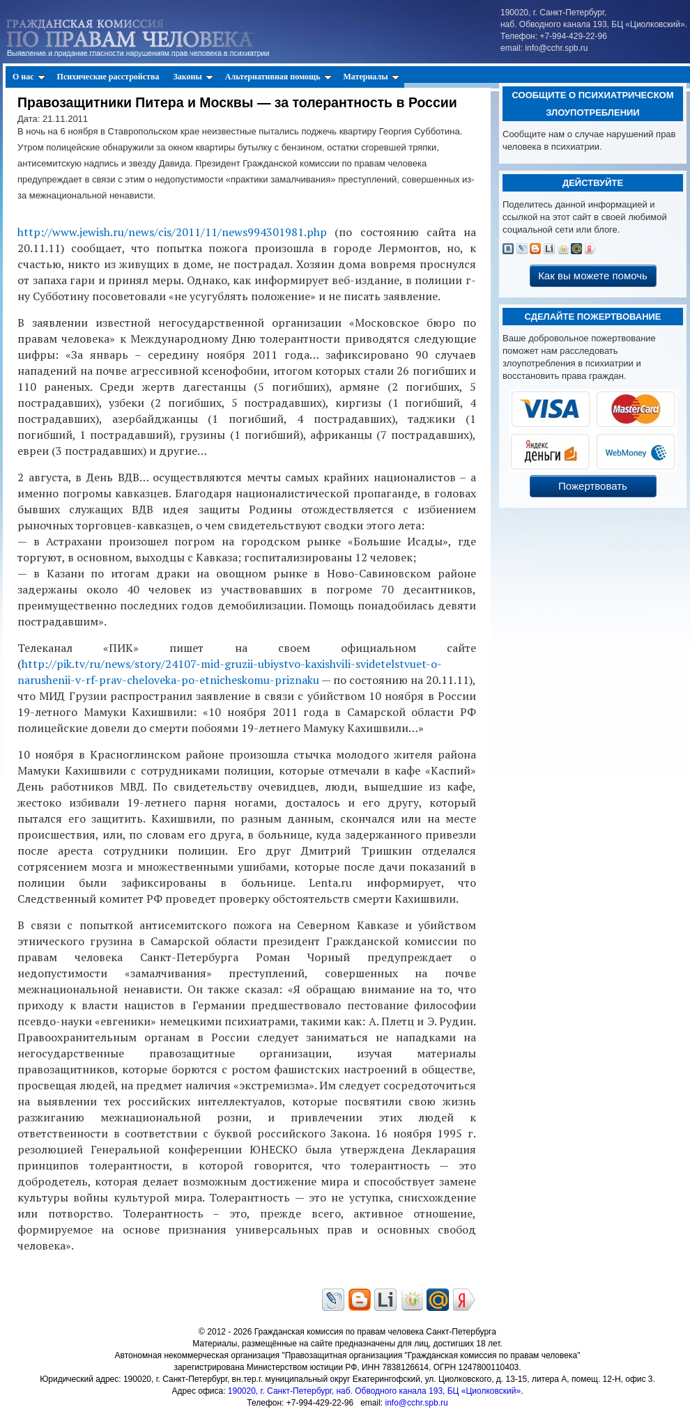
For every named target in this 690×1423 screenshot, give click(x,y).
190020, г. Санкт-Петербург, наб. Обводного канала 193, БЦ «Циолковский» (374, 1391)
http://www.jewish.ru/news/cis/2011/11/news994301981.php (172, 232)
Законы (193, 76)
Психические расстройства (108, 76)
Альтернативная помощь (278, 76)
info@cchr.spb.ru (416, 1403)
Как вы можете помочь (592, 275)
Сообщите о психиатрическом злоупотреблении (592, 104)
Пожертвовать (592, 486)
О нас (29, 76)
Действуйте (592, 183)
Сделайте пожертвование (592, 316)
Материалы (371, 76)
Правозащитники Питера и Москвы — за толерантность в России (237, 102)
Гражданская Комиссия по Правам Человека (154, 35)
